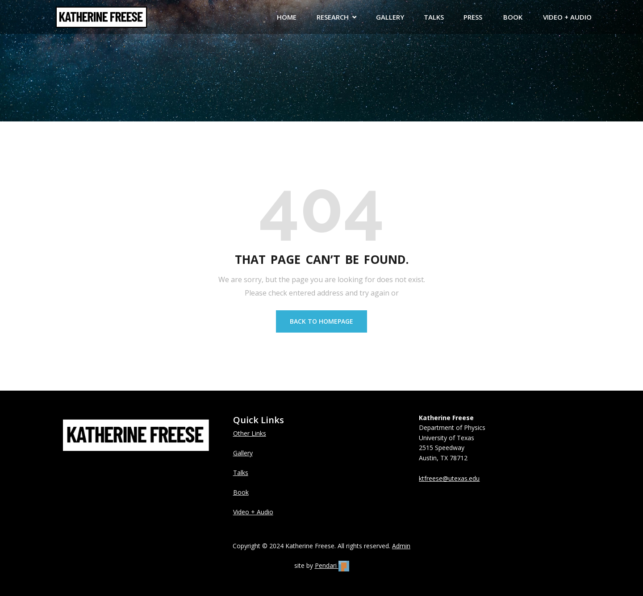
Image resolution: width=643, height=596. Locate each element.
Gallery (243, 453)
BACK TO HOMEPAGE (321, 321)
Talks (240, 472)
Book (241, 492)
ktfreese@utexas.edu (449, 478)
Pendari (332, 565)
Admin (401, 546)
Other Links (249, 433)
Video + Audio (253, 512)
